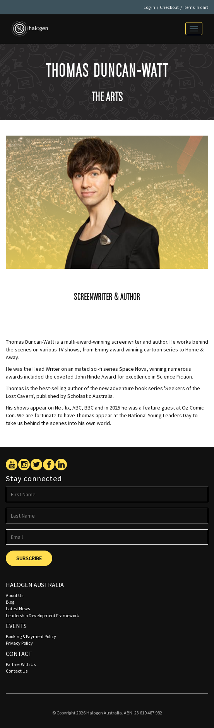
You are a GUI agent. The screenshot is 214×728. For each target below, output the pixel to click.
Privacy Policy (19, 643)
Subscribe (29, 558)
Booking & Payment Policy (31, 636)
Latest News (18, 608)
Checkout (169, 7)
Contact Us (16, 671)
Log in (149, 7)
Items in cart (195, 7)
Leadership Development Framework (42, 615)
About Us (14, 595)
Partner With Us (21, 664)
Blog (10, 602)
